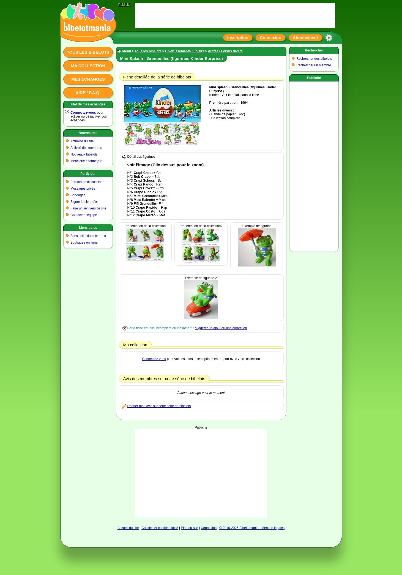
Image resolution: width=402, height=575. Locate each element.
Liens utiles (88, 228)
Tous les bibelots (88, 52)
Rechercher (314, 50)
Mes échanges (88, 79)
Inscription (237, 37)
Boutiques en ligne (84, 242)
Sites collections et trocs (88, 236)
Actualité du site (82, 141)
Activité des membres (86, 148)
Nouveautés (88, 133)
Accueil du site (128, 528)
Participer (87, 174)
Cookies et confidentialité (159, 528)
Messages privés (82, 188)
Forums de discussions (87, 182)
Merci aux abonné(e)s (86, 161)
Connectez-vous (83, 113)
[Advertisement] (201, 473)
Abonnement (305, 37)
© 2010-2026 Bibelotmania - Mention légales (252, 528)
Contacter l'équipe (83, 215)
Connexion (270, 37)
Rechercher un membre (313, 65)
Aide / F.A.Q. (88, 92)
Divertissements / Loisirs (184, 51)
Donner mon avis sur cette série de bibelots (159, 406)
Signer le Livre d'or (84, 202)
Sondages (77, 195)
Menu (126, 51)
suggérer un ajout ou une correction (221, 328)
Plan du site (189, 528)
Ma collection (88, 65)
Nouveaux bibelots (84, 154)
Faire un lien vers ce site (88, 208)
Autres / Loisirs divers (225, 51)
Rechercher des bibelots (314, 59)
